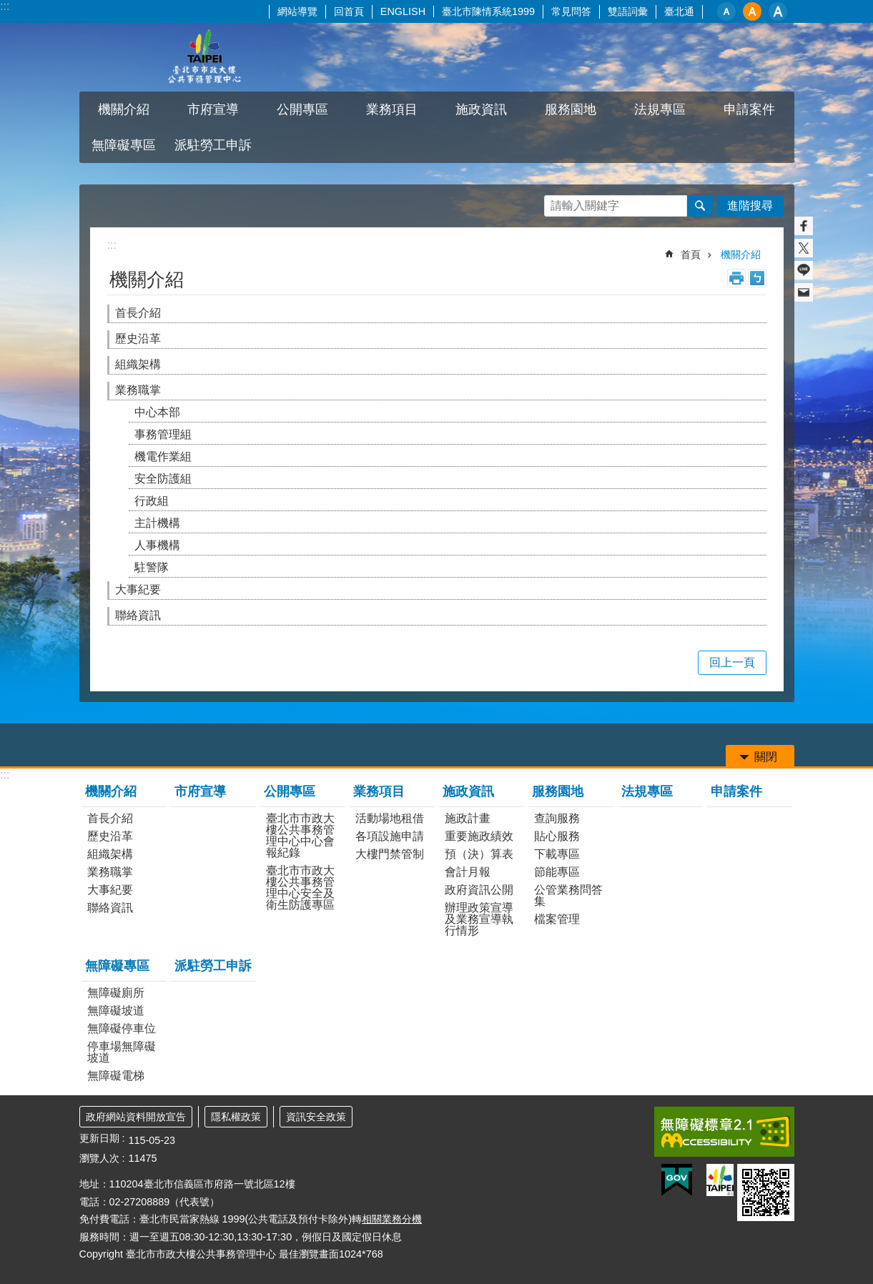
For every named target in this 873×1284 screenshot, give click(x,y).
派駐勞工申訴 (213, 145)
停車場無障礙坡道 (121, 1052)
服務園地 (570, 109)
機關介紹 (123, 109)
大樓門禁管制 (389, 854)
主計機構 (157, 523)
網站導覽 (297, 11)
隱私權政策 (236, 1116)
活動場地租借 (389, 818)
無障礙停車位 (121, 1028)
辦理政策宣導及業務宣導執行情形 (479, 919)
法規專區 (660, 109)
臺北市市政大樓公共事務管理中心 (204, 57)
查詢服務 (557, 818)
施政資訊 (481, 109)
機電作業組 (163, 456)
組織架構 (138, 364)
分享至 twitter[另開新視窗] (803, 248)
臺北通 (679, 11)
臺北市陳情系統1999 (488, 11)
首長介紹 (138, 313)
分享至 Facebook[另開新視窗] (803, 226)
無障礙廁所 (115, 993)
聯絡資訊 (138, 615)
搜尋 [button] (700, 206)
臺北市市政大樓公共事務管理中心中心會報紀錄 (300, 835)
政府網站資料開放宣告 (136, 1116)
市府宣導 (213, 109)
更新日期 (99, 1138)
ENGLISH (402, 11)
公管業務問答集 (568, 895)
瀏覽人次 (99, 1158)
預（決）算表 (479, 854)
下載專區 (557, 854)
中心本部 (157, 412)
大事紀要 (138, 589)
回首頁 (349, 11)
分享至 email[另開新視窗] (803, 292)
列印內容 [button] (736, 278)
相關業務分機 (392, 1219)
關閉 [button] (765, 757)
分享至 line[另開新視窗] (803, 270)
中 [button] (752, 11)
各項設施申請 (389, 836)
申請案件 (749, 109)
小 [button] (726, 11)
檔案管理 (557, 919)
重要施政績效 (479, 836)
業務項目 (392, 109)
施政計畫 (467, 818)
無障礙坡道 (115, 1010)
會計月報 (467, 872)
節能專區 (557, 872)
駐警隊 (151, 567)
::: (4, 6)
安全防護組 (163, 479)
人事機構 (157, 545)
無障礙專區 (124, 145)
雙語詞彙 (628, 11)
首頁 (691, 254)
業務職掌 (138, 390)
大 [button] (778, 11)
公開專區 (302, 109)
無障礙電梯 (115, 1076)
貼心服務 (557, 836)
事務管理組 (163, 434)
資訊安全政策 (316, 1116)
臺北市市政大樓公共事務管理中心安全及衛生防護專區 (300, 887)
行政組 (151, 501)
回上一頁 (732, 662)
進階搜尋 (750, 205)
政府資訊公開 (479, 890)
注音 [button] (757, 278)
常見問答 (571, 11)
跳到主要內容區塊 (7, 7)
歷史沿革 (138, 338)
